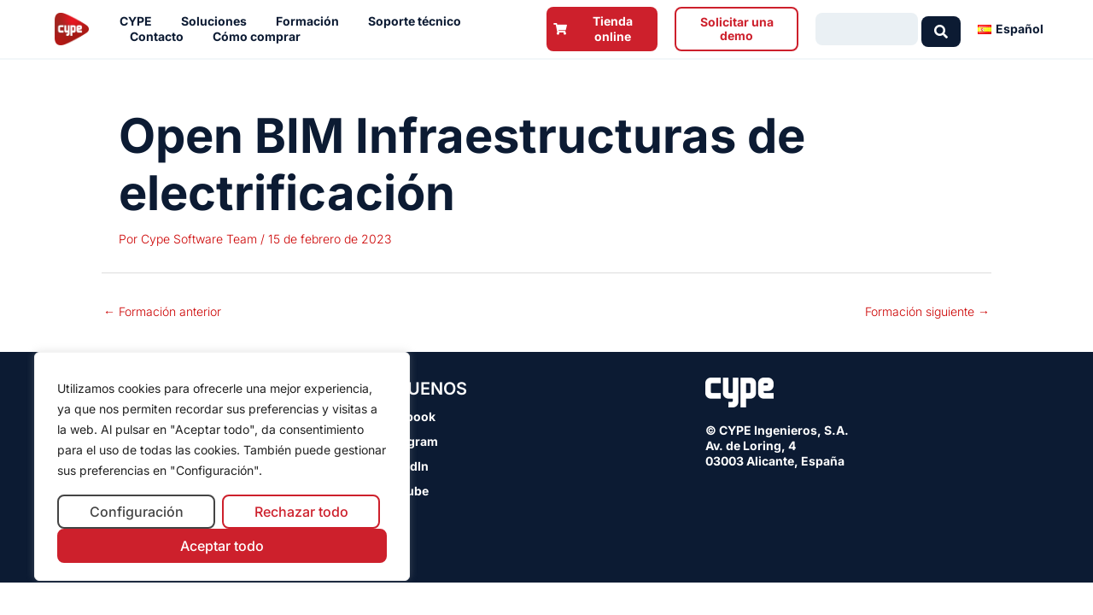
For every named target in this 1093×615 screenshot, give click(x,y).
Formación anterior (162, 311)
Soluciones (218, 21)
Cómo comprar (261, 36)
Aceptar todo (222, 545)
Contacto (161, 36)
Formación (312, 21)
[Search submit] (941, 29)
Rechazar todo (301, 511)
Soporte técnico (419, 21)
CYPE (140, 21)
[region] (222, 467)
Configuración (137, 511)
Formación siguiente (927, 311)
